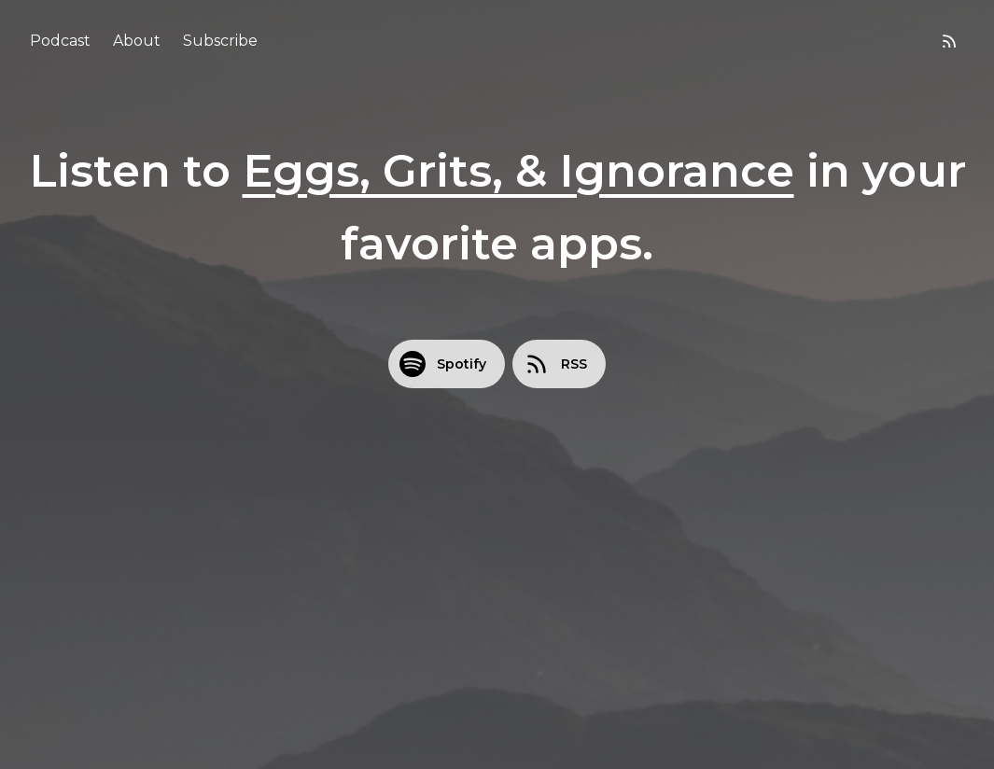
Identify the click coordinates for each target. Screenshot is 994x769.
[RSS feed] (949, 41)
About (137, 40)
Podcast (60, 40)
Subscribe (220, 40)
